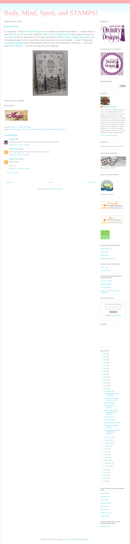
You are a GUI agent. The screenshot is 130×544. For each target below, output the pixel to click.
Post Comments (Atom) (54, 189)
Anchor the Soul (109, 420)
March (107, 460)
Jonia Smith (104, 500)
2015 (105, 386)
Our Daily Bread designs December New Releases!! (112, 432)
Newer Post (9, 182)
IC (26, 129)
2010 (105, 478)
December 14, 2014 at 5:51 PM (19, 145)
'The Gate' (8, 37)
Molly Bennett (105, 526)
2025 (105, 357)
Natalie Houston (106, 513)
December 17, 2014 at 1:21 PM (19, 168)
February (108, 463)
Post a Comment (12, 173)
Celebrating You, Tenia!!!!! (109, 406)
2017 (105, 380)
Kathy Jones (105, 255)
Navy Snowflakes (110, 403)
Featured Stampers (15, 129)
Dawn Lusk (104, 252)
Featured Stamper (33, 31)
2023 (105, 363)
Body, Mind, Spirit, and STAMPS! (51, 13)
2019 (105, 374)
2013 (105, 470)
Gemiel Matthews (106, 284)
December (108, 391)
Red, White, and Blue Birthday (111, 426)
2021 (105, 368)
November (108, 437)
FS (23, 129)
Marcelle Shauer (106, 503)
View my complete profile (109, 135)
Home (51, 182)
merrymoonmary (69, 539)
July (106, 449)
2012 (105, 472)
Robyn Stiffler (105, 516)
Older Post (91, 182)
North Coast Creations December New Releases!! (111, 412)
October (107, 440)
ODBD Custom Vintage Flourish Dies (74, 37)
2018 (105, 377)
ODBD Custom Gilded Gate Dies (56, 34)
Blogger (86, 539)
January (107, 466)
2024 (105, 360)
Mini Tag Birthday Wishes (112, 423)
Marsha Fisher (105, 506)
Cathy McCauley (106, 249)
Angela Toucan (14, 159)
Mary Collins (105, 509)
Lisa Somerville (106, 270)
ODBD (44, 129)
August (107, 446)
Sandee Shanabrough (108, 258)
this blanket (17, 46)
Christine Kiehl (14, 149)
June (106, 452)
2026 (105, 354)
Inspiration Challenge (13, 43)
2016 (105, 383)
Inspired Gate (108, 417)
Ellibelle (12, 139)
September (108, 443)
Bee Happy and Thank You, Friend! (111, 394)
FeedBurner (118, 315)
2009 (105, 481)
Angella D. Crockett (109, 107)
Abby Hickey (105, 493)
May (106, 454)
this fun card (15, 34)
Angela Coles (105, 496)
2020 (105, 371)
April (106, 457)
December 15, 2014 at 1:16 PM (19, 154)
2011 (105, 475)
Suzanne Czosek (106, 281)
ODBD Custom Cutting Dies (56, 129)
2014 (105, 388)
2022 (105, 365)
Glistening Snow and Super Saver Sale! (111, 399)
